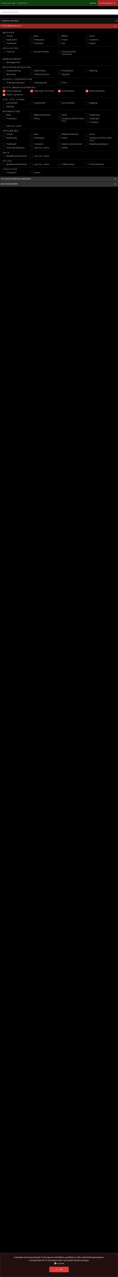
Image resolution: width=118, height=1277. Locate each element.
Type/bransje (59, 26)
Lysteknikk (10, 103)
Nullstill (93, 3)
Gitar (90, 36)
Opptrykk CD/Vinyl (42, 91)
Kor (61, 43)
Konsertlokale (39, 52)
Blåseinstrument (40, 115)
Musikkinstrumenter (15, 156)
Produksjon (66, 71)
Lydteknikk (38, 103)
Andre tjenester (13, 95)
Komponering (12, 71)
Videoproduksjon (14, 83)
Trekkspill (9, 43)
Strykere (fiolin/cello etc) (71, 120)
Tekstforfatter (40, 74)
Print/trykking (12, 91)
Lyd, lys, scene (12, 126)
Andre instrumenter (70, 144)
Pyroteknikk (66, 103)
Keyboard (10, 40)
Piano (63, 40)
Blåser (63, 36)
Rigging (91, 103)
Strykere (92, 40)
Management (11, 62)
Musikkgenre (59, 184)
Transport (10, 173)
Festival (9, 52)
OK (59, 1269)
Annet (91, 43)
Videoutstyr (66, 164)
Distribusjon (66, 91)
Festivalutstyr (95, 164)
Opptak (64, 74)
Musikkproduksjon (97, 144)
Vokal (8, 36)
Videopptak (38, 83)
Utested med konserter (67, 53)
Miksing (91, 71)
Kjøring (8, 107)
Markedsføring (95, 91)
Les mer (59, 1263)
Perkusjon (37, 40)
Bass (34, 36)
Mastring (9, 74)
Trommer (36, 43)
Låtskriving (37, 71)
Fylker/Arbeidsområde (59, 179)
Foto (62, 83)
